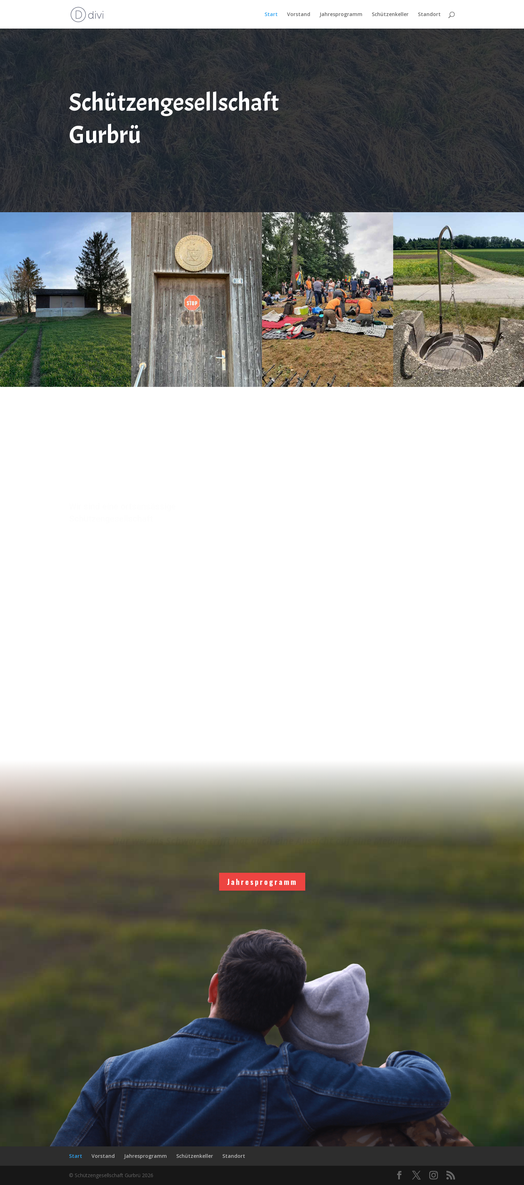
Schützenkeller (390, 15)
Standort (429, 15)
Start (271, 15)
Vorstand (298, 15)
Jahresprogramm (341, 15)
